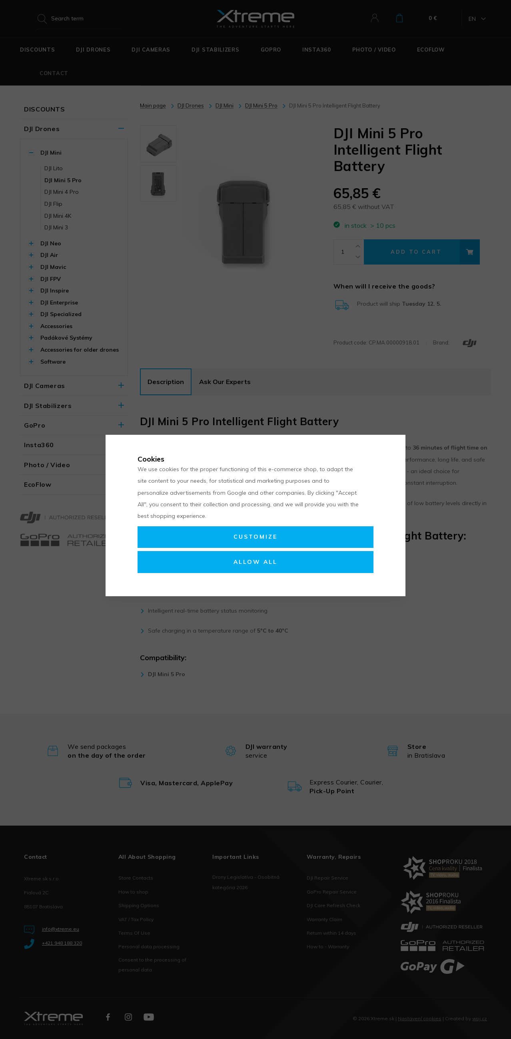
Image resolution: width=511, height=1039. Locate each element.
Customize (255, 536)
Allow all (255, 561)
